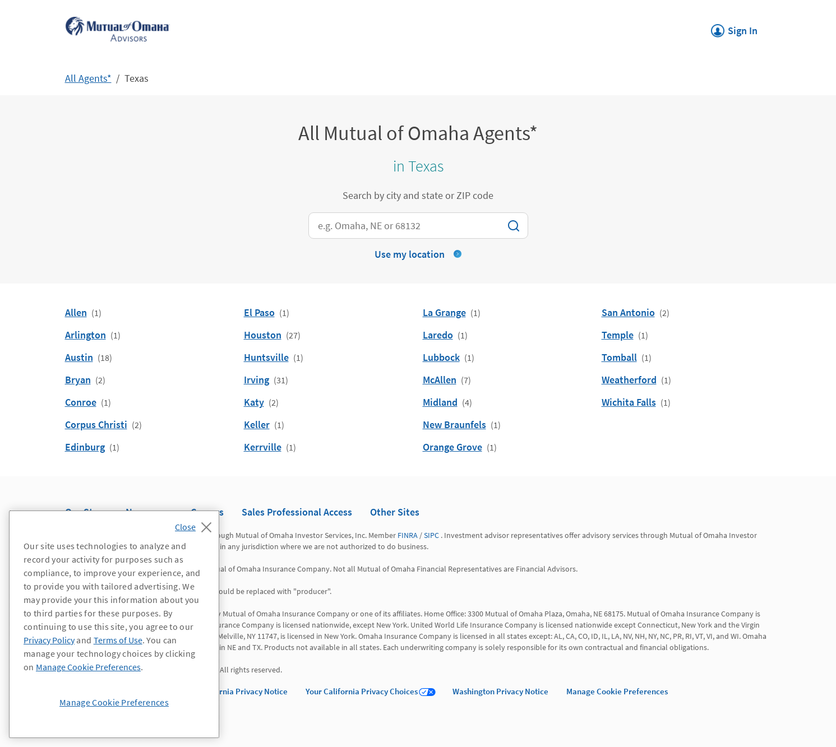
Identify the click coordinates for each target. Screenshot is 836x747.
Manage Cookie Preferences (617, 691)
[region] (114, 624)
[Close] (196, 524)
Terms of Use (118, 640)
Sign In (734, 27)
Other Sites (394, 511)
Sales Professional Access (297, 511)
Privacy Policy (49, 640)
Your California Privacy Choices (362, 691)
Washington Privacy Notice (500, 691)
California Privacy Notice (243, 691)
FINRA (408, 535)
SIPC (431, 535)
